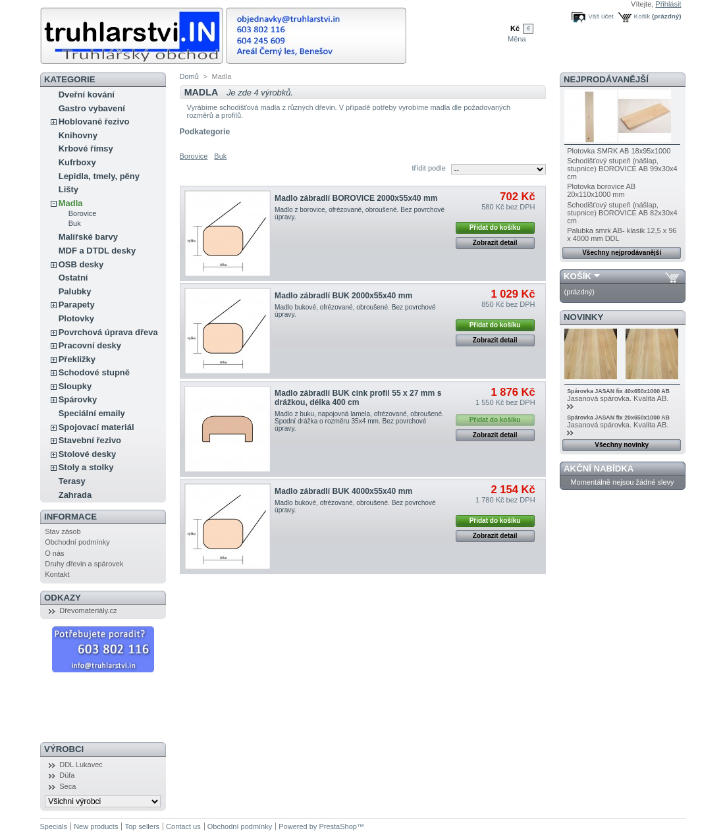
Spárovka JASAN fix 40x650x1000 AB (618, 391)
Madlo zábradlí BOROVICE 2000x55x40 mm (356, 198)
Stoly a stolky (86, 467)
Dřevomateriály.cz (88, 610)
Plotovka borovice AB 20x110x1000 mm (601, 190)
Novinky (583, 317)
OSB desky (81, 264)
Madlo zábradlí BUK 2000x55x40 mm (343, 295)
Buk (74, 223)
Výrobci (64, 749)
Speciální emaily (92, 413)
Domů (189, 76)
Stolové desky (87, 454)
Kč (515, 28)
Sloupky (75, 386)
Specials (54, 826)
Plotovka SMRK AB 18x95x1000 (618, 151)
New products (96, 826)
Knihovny (78, 135)
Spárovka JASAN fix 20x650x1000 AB (618, 417)
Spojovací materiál (96, 427)
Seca (67, 786)
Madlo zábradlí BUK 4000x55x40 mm (343, 491)
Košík (642, 16)
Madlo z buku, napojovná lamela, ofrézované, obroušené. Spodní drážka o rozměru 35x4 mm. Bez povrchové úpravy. (359, 421)
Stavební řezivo (90, 440)
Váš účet (600, 16)
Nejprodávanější (606, 79)
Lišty (68, 189)
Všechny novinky (622, 444)
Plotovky (76, 318)
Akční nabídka (598, 468)
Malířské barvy (88, 237)
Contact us (183, 826)
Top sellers (141, 826)
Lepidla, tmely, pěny (99, 176)
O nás (54, 553)
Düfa (66, 775)
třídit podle (428, 168)
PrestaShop (337, 826)
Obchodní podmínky (77, 542)
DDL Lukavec (81, 764)
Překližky (77, 359)
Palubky (75, 291)
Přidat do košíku (495, 227)
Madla (71, 203)
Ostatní (73, 278)
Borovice (82, 213)
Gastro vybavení (92, 108)
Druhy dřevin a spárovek (84, 564)
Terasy (72, 481)
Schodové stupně (94, 372)
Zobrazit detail (495, 242)
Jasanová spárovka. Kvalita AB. (618, 398)
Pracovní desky (90, 345)
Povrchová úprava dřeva (108, 332)
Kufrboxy (77, 162)
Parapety (77, 305)
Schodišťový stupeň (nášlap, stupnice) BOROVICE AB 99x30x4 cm (622, 168)
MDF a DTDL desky (97, 251)
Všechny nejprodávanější (621, 252)
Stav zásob (62, 531)
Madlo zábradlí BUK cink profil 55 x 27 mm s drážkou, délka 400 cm (358, 398)
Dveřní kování (87, 94)
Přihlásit (668, 4)
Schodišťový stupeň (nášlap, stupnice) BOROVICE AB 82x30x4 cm (622, 213)
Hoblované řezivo (94, 121)
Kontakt (57, 574)
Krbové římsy (86, 148)
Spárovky (78, 399)
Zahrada (75, 495)
